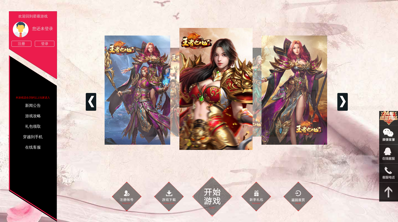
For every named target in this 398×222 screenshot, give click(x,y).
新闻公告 (33, 105)
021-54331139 (388, 173)
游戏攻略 (33, 116)
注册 (21, 44)
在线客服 (33, 147)
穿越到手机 (33, 137)
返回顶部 (388, 192)
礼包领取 (33, 126)
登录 (44, 44)
